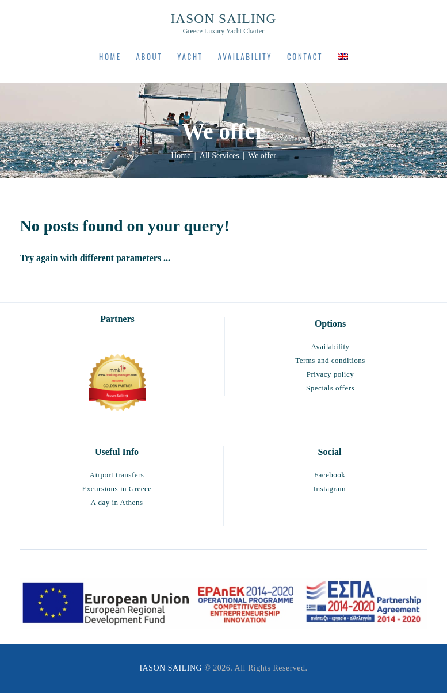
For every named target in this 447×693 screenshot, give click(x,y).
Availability (330, 346)
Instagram (330, 488)
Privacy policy (330, 374)
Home (180, 155)
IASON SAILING (170, 668)
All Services (219, 155)
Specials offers (330, 388)
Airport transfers (117, 474)
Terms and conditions (330, 360)
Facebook (330, 474)
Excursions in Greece (116, 488)
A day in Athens (117, 502)
